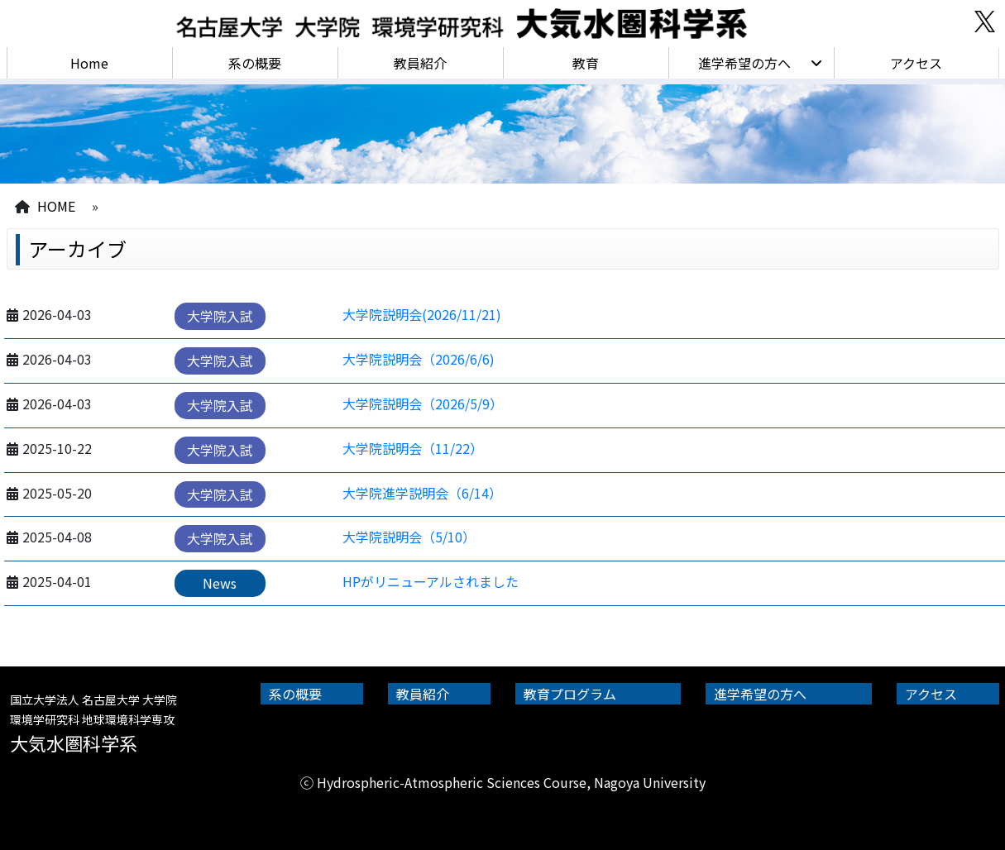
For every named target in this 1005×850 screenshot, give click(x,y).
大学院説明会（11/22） (412, 448)
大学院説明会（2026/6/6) (418, 359)
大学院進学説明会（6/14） (422, 493)
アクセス (916, 63)
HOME (56, 206)
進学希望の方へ (744, 63)
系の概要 (254, 63)
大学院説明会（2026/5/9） (422, 403)
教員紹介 (420, 63)
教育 (585, 63)
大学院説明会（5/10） (409, 537)
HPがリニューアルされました (430, 581)
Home (89, 63)
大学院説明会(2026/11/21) (421, 314)
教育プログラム (570, 694)
